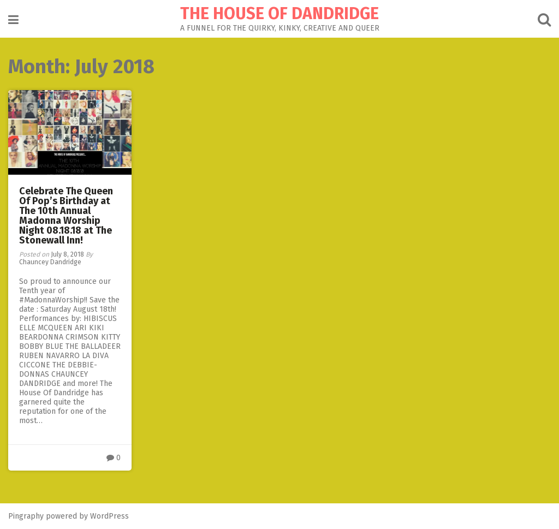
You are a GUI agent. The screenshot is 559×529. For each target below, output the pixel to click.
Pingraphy (26, 516)
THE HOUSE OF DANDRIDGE (279, 13)
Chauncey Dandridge (50, 262)
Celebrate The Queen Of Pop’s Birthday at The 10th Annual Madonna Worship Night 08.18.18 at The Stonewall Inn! (66, 215)
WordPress (109, 516)
